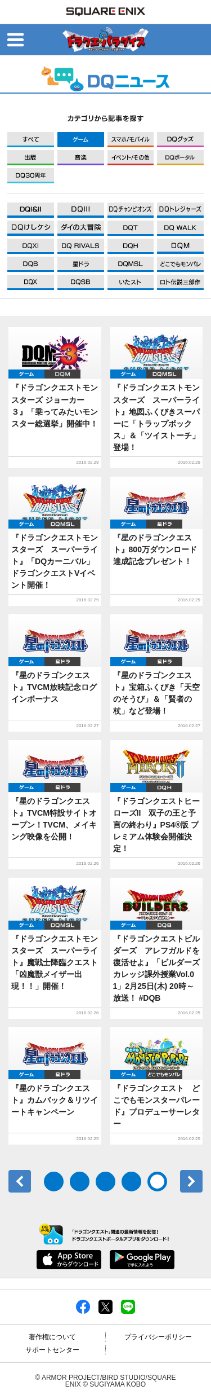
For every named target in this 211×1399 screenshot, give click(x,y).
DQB (164, 925)
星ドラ (164, 524)
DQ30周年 (30, 175)
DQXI (30, 210)
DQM (62, 374)
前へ (19, 1181)
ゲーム (80, 139)
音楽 (80, 157)
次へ (191, 1181)
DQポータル (180, 157)
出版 (30, 157)
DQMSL (164, 374)
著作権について (52, 1337)
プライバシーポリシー (158, 1337)
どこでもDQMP (164, 1074)
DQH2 (164, 787)
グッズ (180, 139)
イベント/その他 (130, 157)
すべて (30, 139)
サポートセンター (52, 1350)
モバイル (130, 139)
